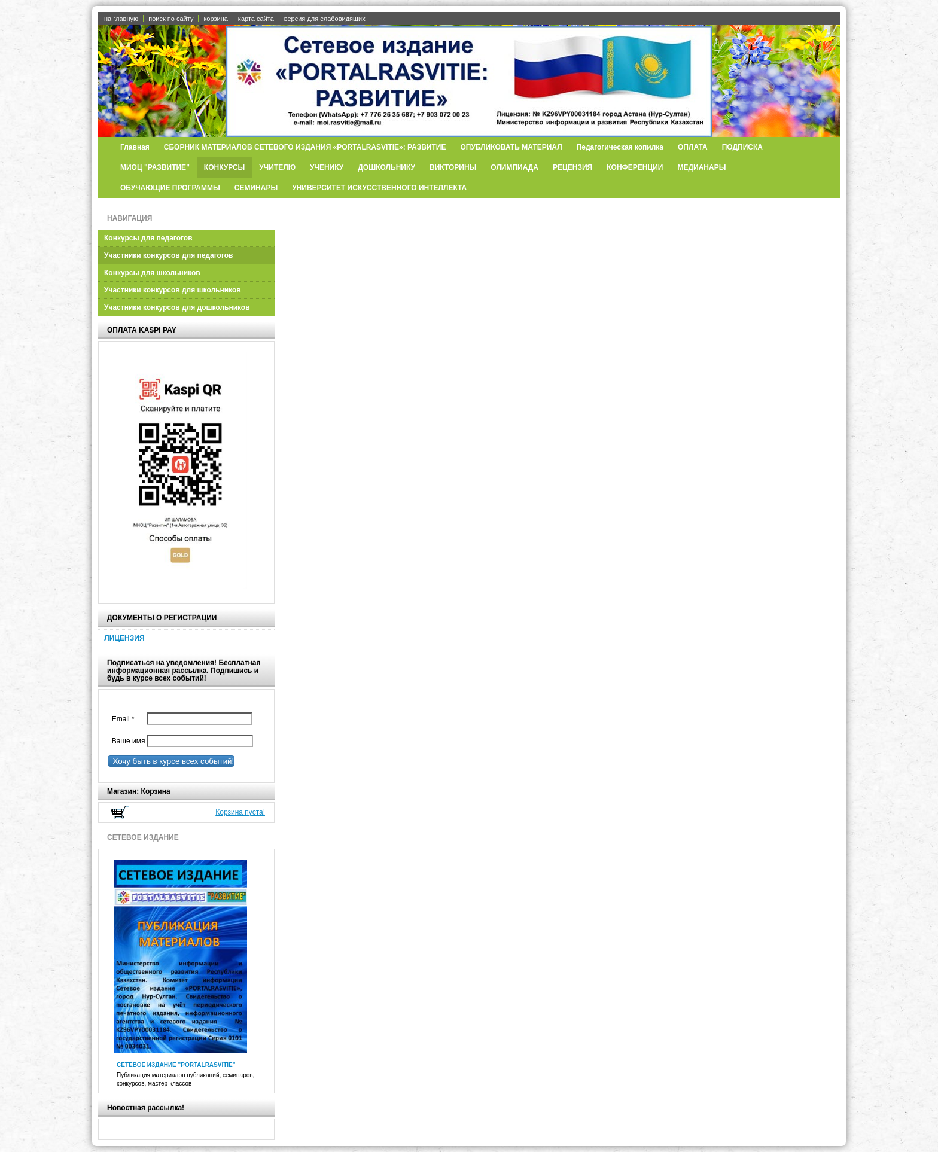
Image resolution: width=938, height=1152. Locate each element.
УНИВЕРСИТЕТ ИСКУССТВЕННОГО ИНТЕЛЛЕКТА (379, 188)
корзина (215, 18)
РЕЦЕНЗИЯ (572, 167)
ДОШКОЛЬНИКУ (386, 167)
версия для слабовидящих (325, 18)
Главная (135, 147)
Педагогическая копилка (620, 147)
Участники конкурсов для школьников (172, 290)
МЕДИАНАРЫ (702, 167)
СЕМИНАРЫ (256, 188)
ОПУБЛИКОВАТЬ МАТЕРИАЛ (511, 147)
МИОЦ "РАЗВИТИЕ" (155, 167)
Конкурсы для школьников (152, 273)
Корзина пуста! (240, 812)
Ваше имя (126, 741)
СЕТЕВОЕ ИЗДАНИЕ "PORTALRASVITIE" (176, 1065)
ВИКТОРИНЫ (453, 167)
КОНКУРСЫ (224, 167)
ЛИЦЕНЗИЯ (124, 638)
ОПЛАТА (693, 147)
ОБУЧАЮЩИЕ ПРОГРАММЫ (170, 188)
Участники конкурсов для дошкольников (177, 307)
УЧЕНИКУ (326, 167)
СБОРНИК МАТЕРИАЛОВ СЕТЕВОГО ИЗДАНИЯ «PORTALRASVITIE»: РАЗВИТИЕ (305, 147)
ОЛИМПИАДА (514, 167)
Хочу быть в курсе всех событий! (171, 761)
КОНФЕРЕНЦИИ (635, 167)
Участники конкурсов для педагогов (168, 255)
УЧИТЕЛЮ (277, 167)
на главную (121, 18)
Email (126, 719)
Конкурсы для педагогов (148, 238)
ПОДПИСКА (742, 147)
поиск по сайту (170, 18)
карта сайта (256, 18)
